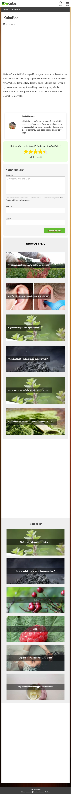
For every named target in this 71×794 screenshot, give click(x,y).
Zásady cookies (26, 792)
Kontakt (47, 792)
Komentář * (10, 175)
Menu (67, 3)
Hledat (61, 3)
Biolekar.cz (6, 9)
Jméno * (9, 206)
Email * (8, 219)
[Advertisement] (35, 48)
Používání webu (38, 792)
